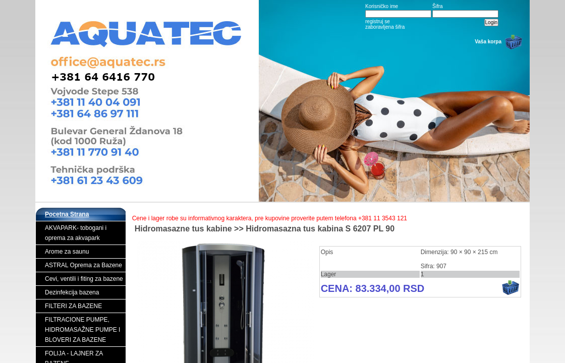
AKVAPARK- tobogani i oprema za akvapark (75, 232)
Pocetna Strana (67, 214)
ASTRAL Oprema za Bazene (83, 265)
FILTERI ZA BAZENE (73, 306)
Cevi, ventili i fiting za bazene (84, 278)
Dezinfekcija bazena (72, 292)
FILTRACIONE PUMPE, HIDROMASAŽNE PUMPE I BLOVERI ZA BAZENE (82, 329)
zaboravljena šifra (385, 27)
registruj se (377, 21)
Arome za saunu (67, 251)
